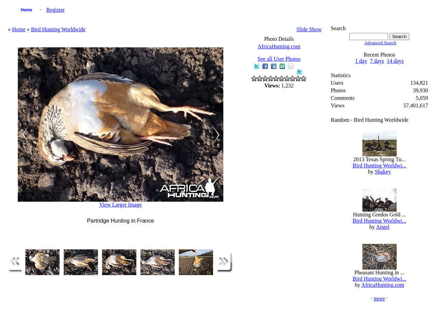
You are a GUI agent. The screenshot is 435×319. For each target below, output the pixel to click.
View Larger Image (120, 205)
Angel (382, 227)
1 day (361, 61)
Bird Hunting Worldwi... (379, 165)
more (379, 299)
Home (26, 10)
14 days (395, 61)
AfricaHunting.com (279, 46)
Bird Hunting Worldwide (58, 29)
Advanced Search (380, 42)
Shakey (383, 172)
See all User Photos (279, 59)
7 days (377, 61)
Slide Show (308, 29)
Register (55, 10)
